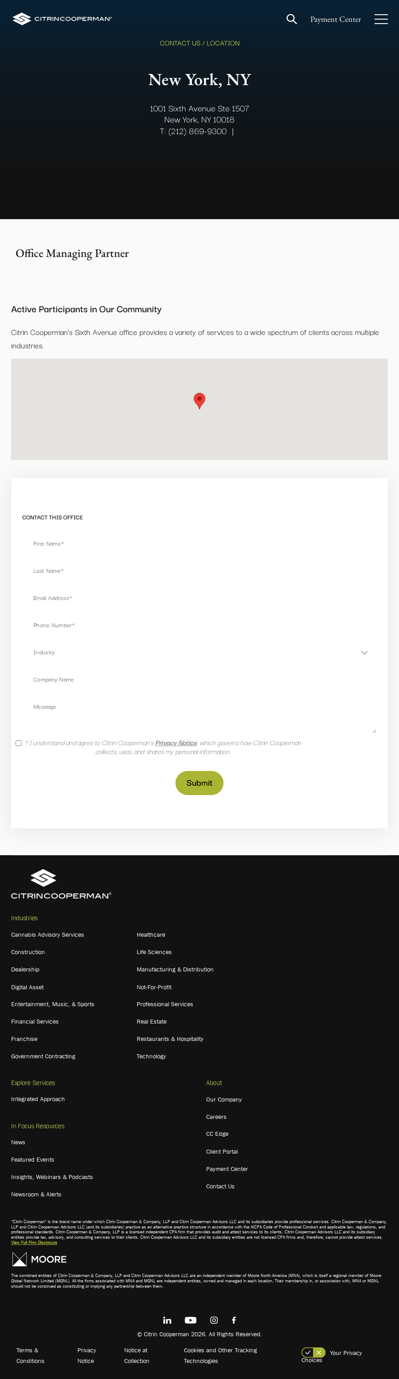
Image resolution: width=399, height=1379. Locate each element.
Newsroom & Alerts (36, 1194)
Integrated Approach (38, 1098)
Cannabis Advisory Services (47, 934)
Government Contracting (43, 1056)
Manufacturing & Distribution (175, 969)
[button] (199, 401)
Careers (216, 1116)
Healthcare (151, 934)
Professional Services (165, 1004)
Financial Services (35, 1021)
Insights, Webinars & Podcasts (52, 1176)
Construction (28, 951)
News (18, 1142)
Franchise (24, 1038)
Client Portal (222, 1151)
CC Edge (217, 1133)
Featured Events (32, 1159)
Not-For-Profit (154, 987)
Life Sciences (154, 951)
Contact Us (220, 1186)
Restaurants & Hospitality (170, 1038)
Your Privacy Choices (331, 1356)
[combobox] (199, 652)
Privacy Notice (175, 742)
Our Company (224, 1099)
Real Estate (152, 1021)
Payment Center (335, 19)
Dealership (25, 969)
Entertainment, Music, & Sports (52, 1004)
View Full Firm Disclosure (34, 1242)
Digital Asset (27, 987)
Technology (151, 1056)
